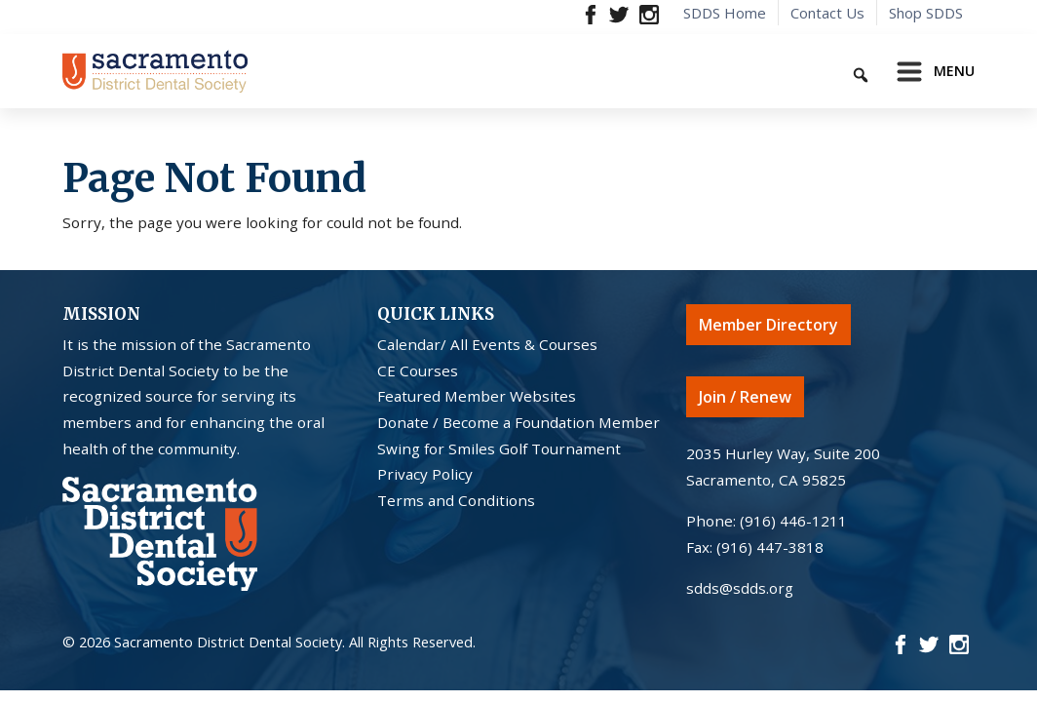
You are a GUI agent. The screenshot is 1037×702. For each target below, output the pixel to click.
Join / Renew (745, 397)
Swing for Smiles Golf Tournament (499, 448)
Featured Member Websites (476, 396)
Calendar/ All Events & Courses (487, 344)
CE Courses (417, 370)
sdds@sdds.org (739, 588)
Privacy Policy (425, 474)
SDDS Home (724, 12)
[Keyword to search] (792, 72)
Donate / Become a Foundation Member (518, 422)
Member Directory (768, 324)
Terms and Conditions (456, 500)
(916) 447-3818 (770, 547)
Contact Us (827, 12)
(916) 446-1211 (793, 520)
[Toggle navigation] (930, 71)
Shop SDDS (926, 12)
